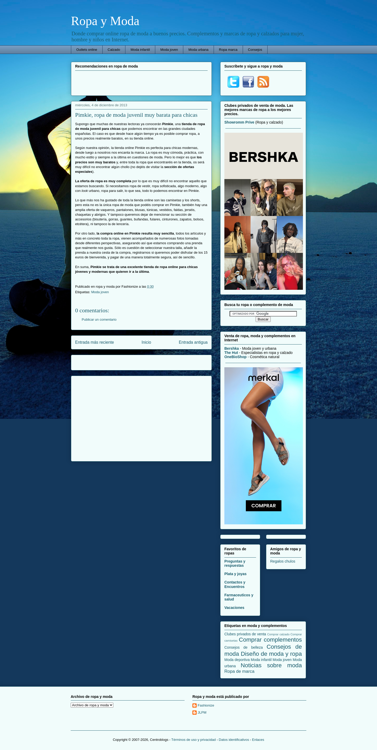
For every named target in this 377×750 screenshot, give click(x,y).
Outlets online (86, 50)
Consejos (255, 50)
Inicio (146, 342)
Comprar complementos (270, 639)
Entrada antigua (193, 342)
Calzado (114, 50)
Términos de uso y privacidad (193, 740)
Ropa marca (228, 50)
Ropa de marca (239, 671)
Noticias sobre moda (271, 665)
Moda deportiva (237, 660)
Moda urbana (198, 50)
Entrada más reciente (94, 342)
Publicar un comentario (99, 319)
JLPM (202, 712)
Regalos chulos (282, 561)
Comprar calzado (278, 634)
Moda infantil (140, 50)
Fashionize (206, 705)
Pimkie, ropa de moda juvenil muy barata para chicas (136, 115)
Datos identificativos (234, 740)
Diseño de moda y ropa (271, 654)
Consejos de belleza (243, 647)
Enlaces (258, 740)
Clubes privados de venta (245, 634)
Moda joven (169, 50)
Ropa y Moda (105, 21)
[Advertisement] (141, 82)
